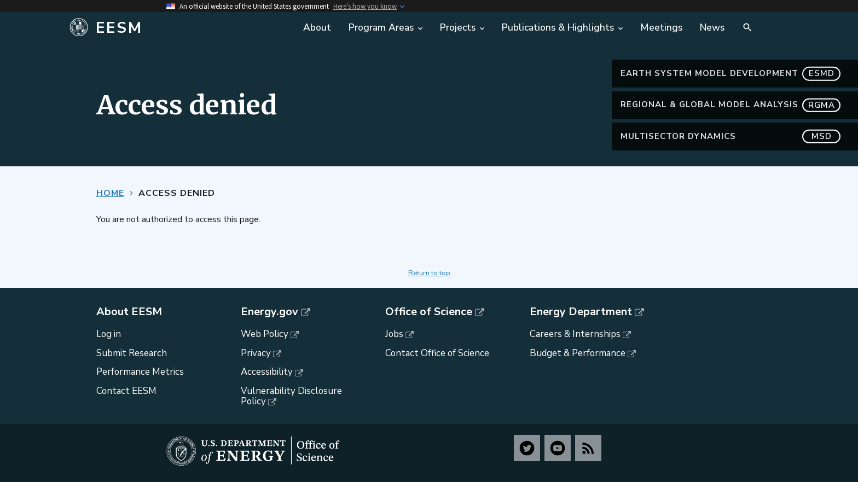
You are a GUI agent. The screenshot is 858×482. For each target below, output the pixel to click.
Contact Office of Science (437, 353)
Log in (108, 334)
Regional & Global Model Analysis (730, 105)
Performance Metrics (140, 371)
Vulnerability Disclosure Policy (291, 396)
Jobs (394, 334)
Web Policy (264, 334)
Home (110, 193)
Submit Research (131, 353)
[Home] (178, 28)
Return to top (429, 273)
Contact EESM (126, 391)
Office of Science (428, 311)
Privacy (256, 353)
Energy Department (581, 311)
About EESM (129, 311)
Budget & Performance (577, 353)
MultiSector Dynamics (730, 136)
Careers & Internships (575, 334)
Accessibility (267, 371)
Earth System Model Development (730, 73)
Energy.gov (269, 311)
